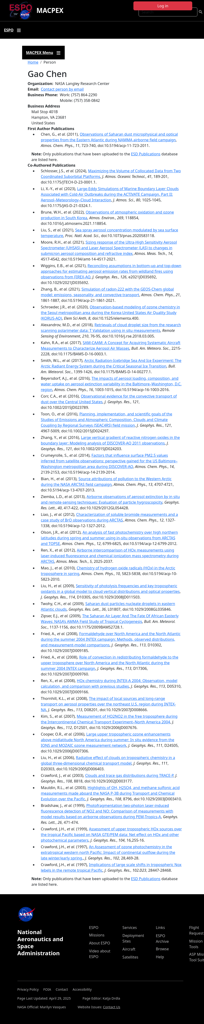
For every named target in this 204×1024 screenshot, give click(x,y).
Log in (162, 5)
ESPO (94, 927)
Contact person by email (62, 89)
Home (33, 62)
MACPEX (50, 10)
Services (129, 927)
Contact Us (111, 1007)
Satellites (130, 957)
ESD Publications (145, 154)
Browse (162, 948)
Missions (96, 935)
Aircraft (128, 949)
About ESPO (99, 943)
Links (160, 927)
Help (160, 956)
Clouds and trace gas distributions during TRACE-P (129, 775)
